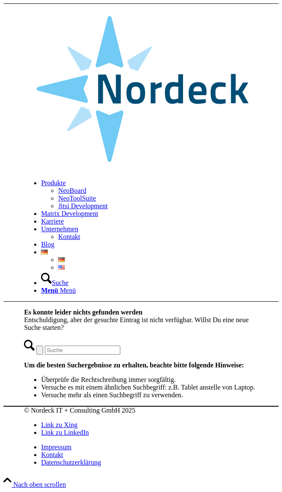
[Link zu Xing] (59, 424)
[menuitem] (149, 194)
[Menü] (58, 290)
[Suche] (54, 282)
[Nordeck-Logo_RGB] (141, 168)
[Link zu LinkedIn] (65, 432)
